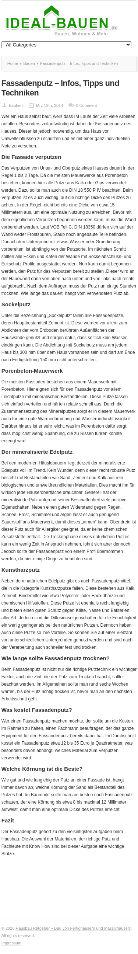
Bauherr (16, 105)
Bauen (29, 63)
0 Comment (86, 105)
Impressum (11, 943)
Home (12, 63)
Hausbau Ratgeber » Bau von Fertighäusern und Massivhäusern (73, 928)
